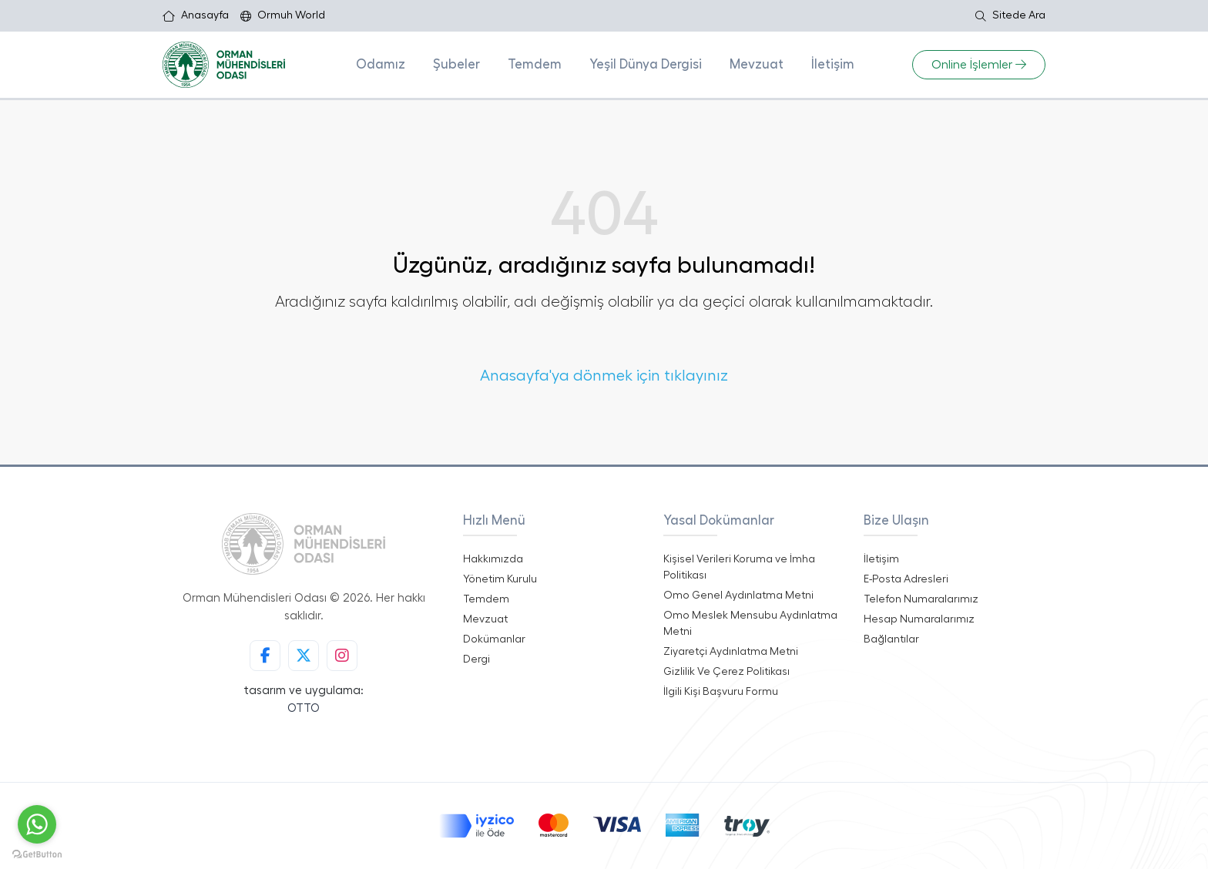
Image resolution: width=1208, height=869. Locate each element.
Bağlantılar (891, 639)
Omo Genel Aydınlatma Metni (738, 595)
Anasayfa (196, 16)
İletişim (832, 64)
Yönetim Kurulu (500, 579)
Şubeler (456, 64)
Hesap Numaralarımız (919, 619)
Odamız (380, 64)
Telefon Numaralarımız (921, 599)
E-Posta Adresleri (906, 579)
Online (978, 64)
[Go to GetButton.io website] (37, 853)
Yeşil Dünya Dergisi (645, 64)
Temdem (535, 64)
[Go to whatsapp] (37, 824)
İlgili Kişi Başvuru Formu (720, 691)
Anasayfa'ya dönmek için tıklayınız (604, 376)
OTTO (303, 708)
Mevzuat (757, 64)
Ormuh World (282, 16)
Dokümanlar (494, 639)
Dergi (476, 659)
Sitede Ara (1010, 16)
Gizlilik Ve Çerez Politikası (726, 671)
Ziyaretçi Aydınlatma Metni (730, 651)
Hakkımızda (493, 559)
